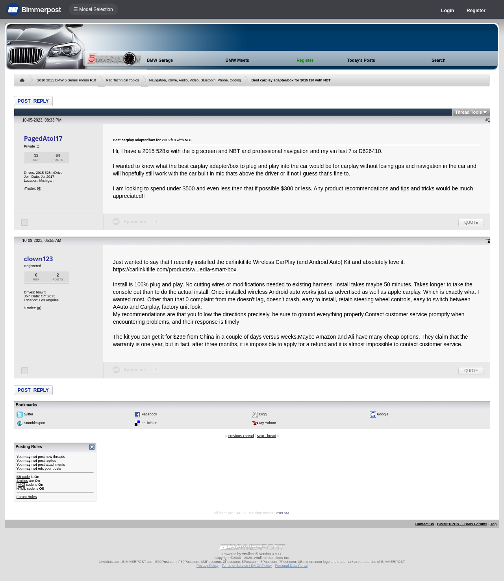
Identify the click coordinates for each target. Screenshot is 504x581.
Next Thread (266, 436)
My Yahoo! (267, 423)
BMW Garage (160, 60)
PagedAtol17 (43, 138)
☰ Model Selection (93, 9)
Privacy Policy (207, 566)
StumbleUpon (34, 423)
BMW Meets (237, 60)
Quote (471, 222)
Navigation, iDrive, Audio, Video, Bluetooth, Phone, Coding (195, 80)
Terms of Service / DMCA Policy (247, 566)
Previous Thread (241, 436)
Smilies (22, 481)
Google (383, 415)
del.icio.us (149, 423)
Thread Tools (468, 112)
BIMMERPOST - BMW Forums (462, 524)
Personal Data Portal (291, 566)
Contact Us (424, 524)
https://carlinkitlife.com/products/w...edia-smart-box (175, 269)
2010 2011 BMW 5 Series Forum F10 (66, 80)
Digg (263, 415)
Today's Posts (361, 60)
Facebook (149, 415)
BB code (23, 477)
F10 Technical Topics (122, 80)
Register (476, 10)
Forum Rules (27, 497)
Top (493, 524)
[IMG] (21, 485)
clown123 (38, 259)
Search (439, 60)
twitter (28, 415)
